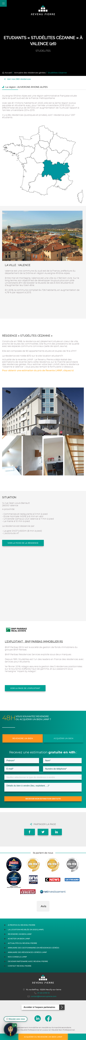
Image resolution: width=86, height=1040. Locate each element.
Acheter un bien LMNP (19, 939)
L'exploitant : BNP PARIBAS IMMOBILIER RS (34, 641)
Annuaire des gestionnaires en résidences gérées (33, 948)
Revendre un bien (22, 738)
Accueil (7, 72)
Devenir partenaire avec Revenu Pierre (28, 961)
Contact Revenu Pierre (19, 966)
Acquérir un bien (63, 738)
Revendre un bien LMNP (20, 934)
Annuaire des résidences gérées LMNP (27, 952)
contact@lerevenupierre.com (41, 996)
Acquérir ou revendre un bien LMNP (43, 1037)
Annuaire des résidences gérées (30, 72)
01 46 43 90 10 (42, 993)
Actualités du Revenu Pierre (22, 943)
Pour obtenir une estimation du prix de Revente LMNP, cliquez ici (38, 370)
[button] (37, 914)
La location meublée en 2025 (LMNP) (26, 930)
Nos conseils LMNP (17, 957)
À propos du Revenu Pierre (21, 925)
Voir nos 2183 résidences (17, 79)
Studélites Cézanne (57, 72)
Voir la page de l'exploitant (25, 688)
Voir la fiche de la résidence (23, 543)
